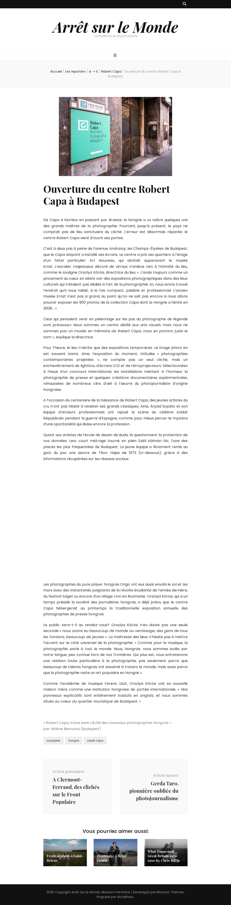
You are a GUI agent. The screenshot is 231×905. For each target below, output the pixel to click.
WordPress (125, 897)
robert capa (95, 740)
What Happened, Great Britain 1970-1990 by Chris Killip (164, 856)
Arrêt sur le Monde (115, 26)
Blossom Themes (170, 892)
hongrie (73, 740)
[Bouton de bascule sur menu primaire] (115, 56)
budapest (53, 740)
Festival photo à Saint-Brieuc (65, 858)
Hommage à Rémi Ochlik (111, 858)
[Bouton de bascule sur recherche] (184, 4)
